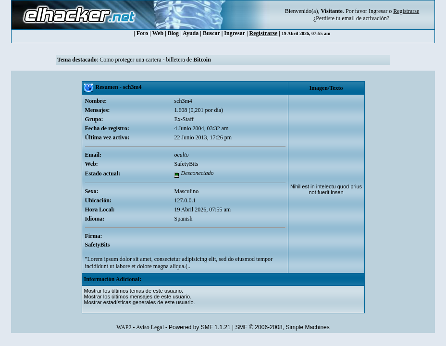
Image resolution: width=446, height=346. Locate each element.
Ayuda (190, 33)
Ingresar (378, 11)
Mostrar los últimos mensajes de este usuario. (138, 296)
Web (157, 33)
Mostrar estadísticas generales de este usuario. (139, 302)
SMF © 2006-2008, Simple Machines (282, 327)
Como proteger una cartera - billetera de (155, 59)
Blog (173, 33)
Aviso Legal (150, 327)
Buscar (211, 33)
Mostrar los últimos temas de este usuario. (134, 291)
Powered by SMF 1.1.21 (200, 327)
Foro (142, 33)
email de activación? (365, 18)
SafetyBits (186, 164)
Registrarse (263, 33)
